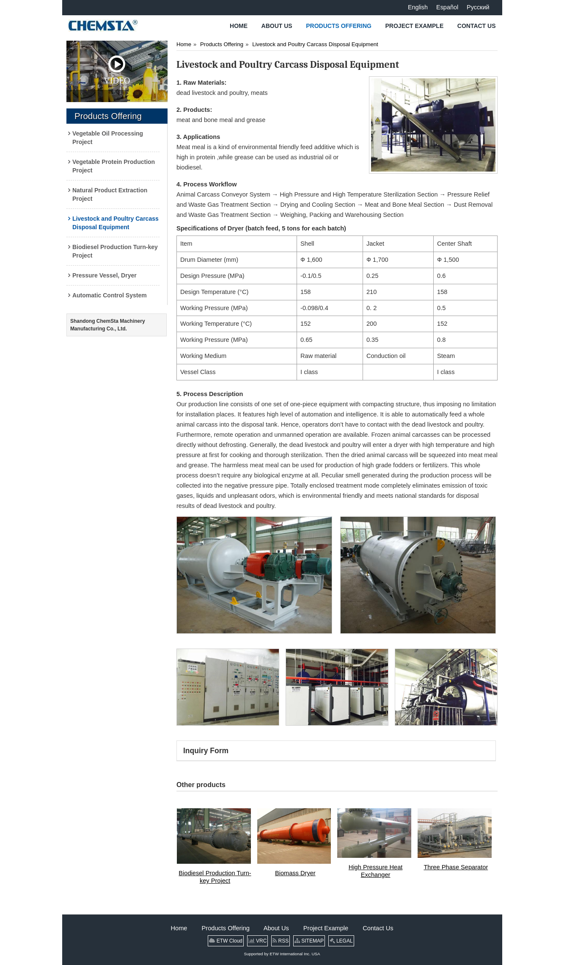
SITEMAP (309, 941)
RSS (280, 941)
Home (183, 44)
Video (117, 70)
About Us (277, 928)
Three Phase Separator (456, 867)
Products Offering (108, 116)
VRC (257, 941)
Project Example (326, 928)
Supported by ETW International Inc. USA (282, 953)
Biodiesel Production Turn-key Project (215, 877)
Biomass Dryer (295, 873)
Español (447, 7)
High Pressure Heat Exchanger (375, 871)
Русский (478, 7)
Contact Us (378, 928)
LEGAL (341, 941)
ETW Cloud (225, 941)
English (418, 7)
